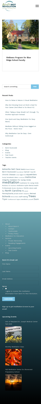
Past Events (12, 250)
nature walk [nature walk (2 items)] (33, 188)
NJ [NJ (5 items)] (3, 191)
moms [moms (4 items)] (26, 188)
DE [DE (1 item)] (25, 174)
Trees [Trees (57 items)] (32, 196)
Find (35, 86)
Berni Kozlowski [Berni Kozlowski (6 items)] (9, 172)
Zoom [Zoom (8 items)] (36, 199)
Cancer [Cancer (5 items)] (27, 172)
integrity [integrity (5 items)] (5, 180)
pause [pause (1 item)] (26, 191)
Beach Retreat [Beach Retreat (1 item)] (30, 169)
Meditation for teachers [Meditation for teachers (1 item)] (9, 185)
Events (7, 153)
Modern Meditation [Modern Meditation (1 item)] (17, 188)
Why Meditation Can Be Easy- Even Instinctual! (18, 135)
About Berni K (13, 226)
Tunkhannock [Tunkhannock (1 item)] (12, 199)
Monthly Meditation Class (14, 347)
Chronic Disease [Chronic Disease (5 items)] (9, 175)
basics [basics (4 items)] (23, 169)
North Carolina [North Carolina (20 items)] (13, 190)
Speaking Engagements (16, 243)
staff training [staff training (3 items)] (23, 196)
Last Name (6, 271)
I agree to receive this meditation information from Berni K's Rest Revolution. (21, 292)
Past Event (9, 155)
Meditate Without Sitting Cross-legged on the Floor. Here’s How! (20, 127)
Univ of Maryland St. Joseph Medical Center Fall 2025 (21, 323)
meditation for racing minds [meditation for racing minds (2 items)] (29, 183)
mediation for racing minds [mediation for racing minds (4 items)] (20, 180)
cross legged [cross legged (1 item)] (20, 174)
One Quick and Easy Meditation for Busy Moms (20, 120)
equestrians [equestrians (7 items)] (31, 174)
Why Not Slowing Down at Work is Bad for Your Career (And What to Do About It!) (21, 106)
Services (8, 238)
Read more (10, 66)
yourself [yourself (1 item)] (30, 199)
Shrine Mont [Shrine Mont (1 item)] (14, 196)
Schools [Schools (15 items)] (6, 196)
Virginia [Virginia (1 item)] (18, 199)
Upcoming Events (14, 248)
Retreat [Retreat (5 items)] (33, 193)
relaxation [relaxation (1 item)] (26, 193)
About (7, 224)
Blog (7, 150)
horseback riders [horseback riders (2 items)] (12, 177)
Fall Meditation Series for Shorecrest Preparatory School (18, 371)
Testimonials (12, 231)
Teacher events (10, 157)
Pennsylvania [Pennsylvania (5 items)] (7, 193)
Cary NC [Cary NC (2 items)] (33, 172)
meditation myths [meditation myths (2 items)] (22, 185)
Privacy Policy (13, 233)
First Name (6, 264)
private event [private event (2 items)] (18, 193)
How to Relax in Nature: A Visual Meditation (21, 100)
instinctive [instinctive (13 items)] (30, 177)
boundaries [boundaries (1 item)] (20, 172)
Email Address (7, 279)
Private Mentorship (15, 241)
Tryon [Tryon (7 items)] (4, 199)
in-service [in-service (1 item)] (21, 177)
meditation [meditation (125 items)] (10, 182)
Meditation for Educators (14, 236)
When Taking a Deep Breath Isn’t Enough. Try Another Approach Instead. (22, 113)
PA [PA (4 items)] (23, 191)
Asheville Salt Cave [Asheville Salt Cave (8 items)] (11, 169)
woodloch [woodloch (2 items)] (24, 199)
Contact (11, 229)
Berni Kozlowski (11, 148)
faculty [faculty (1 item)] (4, 177)
